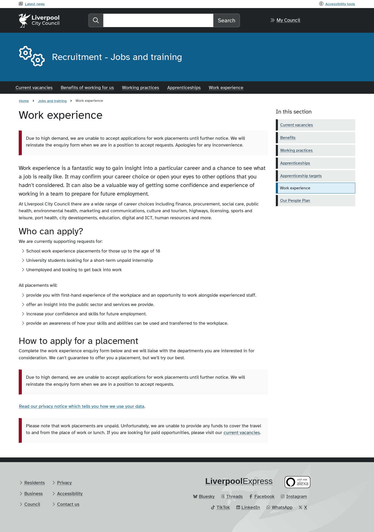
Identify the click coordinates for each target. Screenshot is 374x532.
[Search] (158, 20)
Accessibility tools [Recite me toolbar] (340, 4)
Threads (234, 496)
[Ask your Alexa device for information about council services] (297, 482)
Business (33, 493)
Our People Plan (295, 200)
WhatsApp (282, 507)
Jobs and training (52, 100)
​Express (239, 481)
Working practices (140, 87)
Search (226, 20)
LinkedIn (251, 507)
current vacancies (242, 432)
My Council (288, 20)
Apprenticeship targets (301, 175)
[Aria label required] (31, 57)
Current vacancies (34, 87)
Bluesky (207, 496)
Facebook (265, 496)
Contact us (68, 504)
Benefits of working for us (87, 87)
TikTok (223, 507)
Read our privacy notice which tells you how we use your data (81, 406)
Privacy (64, 483)
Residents (34, 483)
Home (24, 100)
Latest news (35, 4)
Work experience (226, 87)
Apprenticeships (184, 87)
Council (32, 504)
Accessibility (70, 493)
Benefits (288, 137)
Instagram (296, 496)
